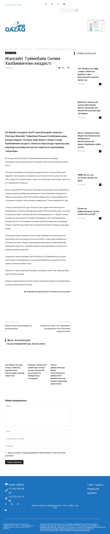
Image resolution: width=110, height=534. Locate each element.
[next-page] (39, 389)
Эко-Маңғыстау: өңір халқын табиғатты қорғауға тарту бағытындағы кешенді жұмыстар (14, 370)
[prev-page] (35, 389)
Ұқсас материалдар (18, 340)
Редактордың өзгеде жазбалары (26, 344)
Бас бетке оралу (11, 49)
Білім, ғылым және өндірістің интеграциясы (18, 327)
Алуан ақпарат (26, 49)
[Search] (76, 10)
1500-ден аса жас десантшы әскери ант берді (88, 178)
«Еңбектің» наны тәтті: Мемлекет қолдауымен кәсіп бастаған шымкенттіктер (55, 328)
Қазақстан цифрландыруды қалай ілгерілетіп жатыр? (88, 211)
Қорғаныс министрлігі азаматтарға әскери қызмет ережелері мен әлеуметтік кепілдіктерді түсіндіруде (89, 108)
